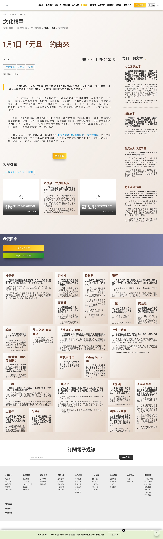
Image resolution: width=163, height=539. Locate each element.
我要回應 (59, 156)
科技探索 (8, 489)
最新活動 (8, 513)
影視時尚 (43, 484)
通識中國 (66, 5)
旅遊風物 (43, 481)
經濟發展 (113, 481)
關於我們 (127, 5)
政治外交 (113, 479)
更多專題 (147, 495)
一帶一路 (147, 492)
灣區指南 (26, 489)
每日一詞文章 (132, 58)
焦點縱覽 (92, 5)
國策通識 (147, 487)
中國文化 (10, 67)
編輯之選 (130, 481)
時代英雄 (78, 479)
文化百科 (36, 27)
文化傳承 (8, 27)
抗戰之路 (147, 489)
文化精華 (84, 5)
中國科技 (40, 5)
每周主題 (8, 504)
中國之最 (60, 481)
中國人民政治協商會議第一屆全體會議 (78, 134)
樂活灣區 (49, 5)
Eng (153, 5)
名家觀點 (101, 5)
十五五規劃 (148, 481)
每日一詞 (23, 15)
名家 (128, 479)
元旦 (31, 67)
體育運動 (113, 487)
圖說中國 (22, 27)
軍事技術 (8, 487)
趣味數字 (60, 479)
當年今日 (60, 489)
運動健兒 (78, 489)
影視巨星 (78, 492)
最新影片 (119, 5)
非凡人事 (75, 5)
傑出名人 (78, 481)
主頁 (4, 15)
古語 (22, 67)
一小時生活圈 (27, 484)
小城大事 (78, 487)
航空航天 (8, 484)
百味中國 (43, 479)
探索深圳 (26, 481)
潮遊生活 (57, 5)
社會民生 (113, 484)
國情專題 (110, 5)
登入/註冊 (140, 5)
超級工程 (8, 481)
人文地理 (60, 487)
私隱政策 (92, 535)
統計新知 (60, 484)
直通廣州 (26, 487)
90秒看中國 (148, 479)
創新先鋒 (78, 484)
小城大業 (147, 484)
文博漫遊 (63, 27)
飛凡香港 (26, 479)
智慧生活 (8, 479)
